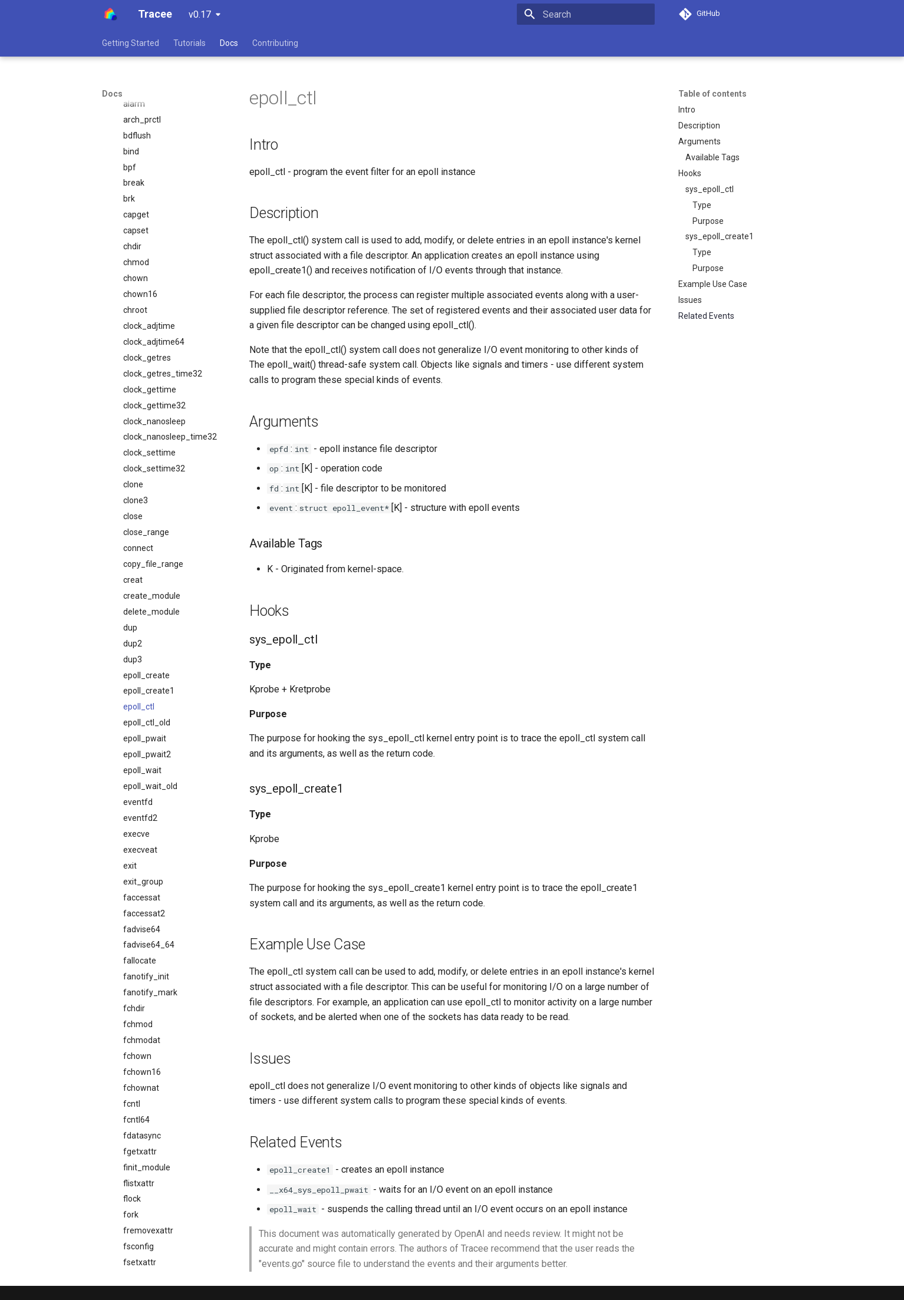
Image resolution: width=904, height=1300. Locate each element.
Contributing (275, 43)
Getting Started (130, 43)
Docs (229, 43)
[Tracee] (110, 14)
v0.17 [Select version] (200, 14)
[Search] (586, 14)
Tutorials (189, 43)
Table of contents (712, 93)
